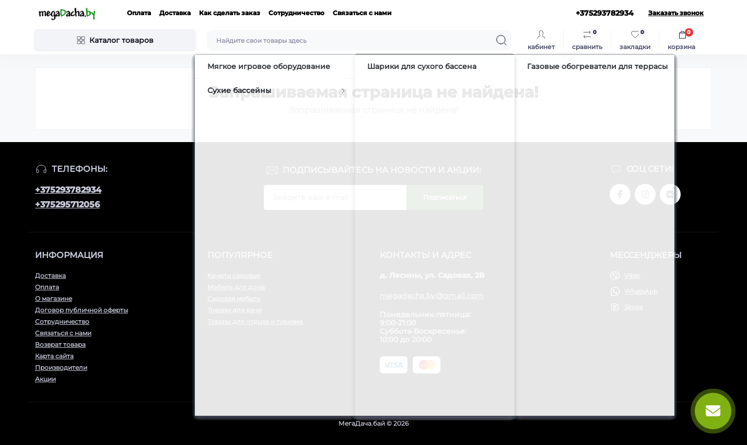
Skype (633, 307)
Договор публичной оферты (81, 310)
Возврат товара (60, 344)
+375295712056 (67, 204)
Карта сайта (54, 356)
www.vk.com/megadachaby (670, 194)
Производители (61, 367)
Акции (45, 379)
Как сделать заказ (229, 13)
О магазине (53, 298)
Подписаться (444, 197)
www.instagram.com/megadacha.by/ (645, 194)
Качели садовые (233, 275)
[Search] (501, 40)
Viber (632, 275)
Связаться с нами (362, 13)
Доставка (175, 13)
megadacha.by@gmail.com (432, 295)
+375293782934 (68, 190)
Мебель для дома (236, 287)
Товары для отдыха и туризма (255, 321)
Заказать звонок (676, 13)
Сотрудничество (296, 13)
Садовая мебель (234, 298)
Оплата (139, 13)
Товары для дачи (234, 310)
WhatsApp (641, 291)
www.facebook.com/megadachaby (620, 194)
